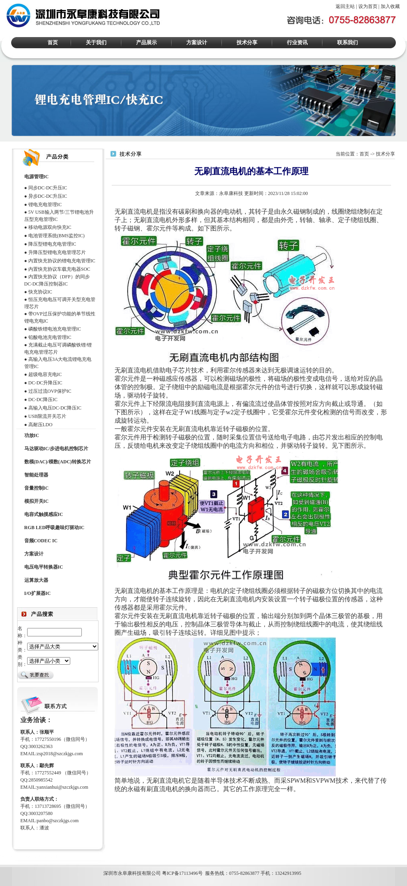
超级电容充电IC (45, 374)
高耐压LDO (40, 424)
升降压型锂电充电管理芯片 (57, 252)
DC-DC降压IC (42, 399)
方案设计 (196, 42)
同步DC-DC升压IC (47, 188)
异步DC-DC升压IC (47, 196)
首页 (52, 42)
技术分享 (247, 42)
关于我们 (96, 42)
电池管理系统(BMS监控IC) (56, 235)
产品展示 (146, 42)
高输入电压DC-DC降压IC (54, 408)
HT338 (60, 857)
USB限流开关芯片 (47, 416)
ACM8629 (42, 857)
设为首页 (367, 6)
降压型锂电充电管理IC (52, 244)
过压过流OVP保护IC (49, 391)
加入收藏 (390, 6)
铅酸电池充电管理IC (49, 337)
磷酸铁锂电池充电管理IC (54, 329)
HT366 (24, 857)
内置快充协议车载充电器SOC (59, 269)
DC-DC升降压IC (45, 383)
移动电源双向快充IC (49, 227)
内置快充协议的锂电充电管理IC (61, 261)
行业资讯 (297, 42)
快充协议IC (40, 292)
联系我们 (347, 42)
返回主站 (345, 6)
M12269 (8, 857)
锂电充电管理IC (45, 204)
